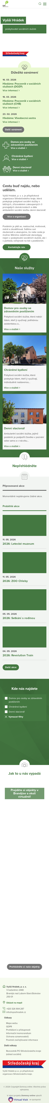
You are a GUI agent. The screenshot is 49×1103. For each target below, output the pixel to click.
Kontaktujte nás (16, 247)
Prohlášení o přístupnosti (18, 1030)
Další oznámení (13, 129)
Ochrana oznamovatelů (17, 1036)
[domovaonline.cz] (28, 1095)
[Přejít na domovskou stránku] (5, 4)
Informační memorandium (18, 1033)
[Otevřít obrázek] (24, 827)
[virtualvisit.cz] (18, 1099)
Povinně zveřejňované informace (22, 1040)
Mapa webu (12, 1023)
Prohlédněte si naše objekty (24, 966)
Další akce (10, 667)
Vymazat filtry (15, 716)
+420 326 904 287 (15, 1008)
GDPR (9, 1026)
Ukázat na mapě (14, 1002)
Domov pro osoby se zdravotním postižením (25, 700)
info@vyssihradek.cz (16, 1012)
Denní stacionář (17, 711)
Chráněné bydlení (18, 706)
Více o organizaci (16, 216)
